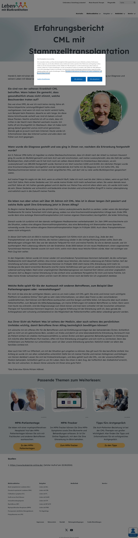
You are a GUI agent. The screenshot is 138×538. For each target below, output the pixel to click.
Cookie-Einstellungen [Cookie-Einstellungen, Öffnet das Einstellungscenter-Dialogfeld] (43, 79)
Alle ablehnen (78, 79)
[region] (70, 69)
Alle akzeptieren (95, 79)
